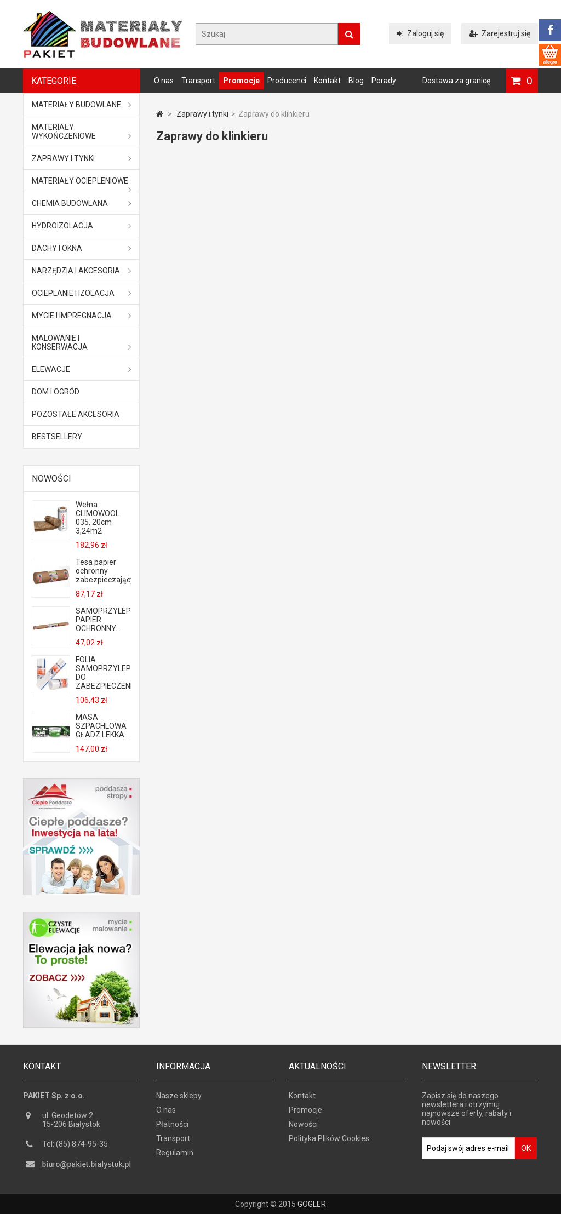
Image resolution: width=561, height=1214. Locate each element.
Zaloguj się (420, 33)
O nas (164, 80)
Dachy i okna (81, 248)
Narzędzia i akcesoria (81, 270)
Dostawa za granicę (456, 80)
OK (526, 1148)
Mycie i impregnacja (81, 315)
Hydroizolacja (81, 225)
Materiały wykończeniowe (81, 131)
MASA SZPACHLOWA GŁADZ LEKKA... (102, 726)
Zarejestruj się (499, 33)
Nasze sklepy (179, 1095)
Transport (198, 80)
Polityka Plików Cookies (329, 1138)
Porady (383, 80)
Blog (356, 80)
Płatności (172, 1124)
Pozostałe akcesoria (75, 414)
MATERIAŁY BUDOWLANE (81, 104)
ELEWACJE (81, 369)
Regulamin (174, 1152)
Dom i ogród (55, 391)
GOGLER (311, 1204)
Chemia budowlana (81, 203)
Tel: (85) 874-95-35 (75, 1143)
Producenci (286, 80)
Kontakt (327, 80)
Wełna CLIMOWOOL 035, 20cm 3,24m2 (97, 517)
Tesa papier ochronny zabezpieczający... (103, 571)
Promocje (241, 80)
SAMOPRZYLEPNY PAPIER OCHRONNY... (103, 619)
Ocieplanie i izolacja (81, 293)
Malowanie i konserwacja (81, 342)
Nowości (51, 478)
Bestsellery (57, 436)
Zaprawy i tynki (81, 158)
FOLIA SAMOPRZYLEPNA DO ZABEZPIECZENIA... (103, 672)
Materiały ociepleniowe (81, 184)
